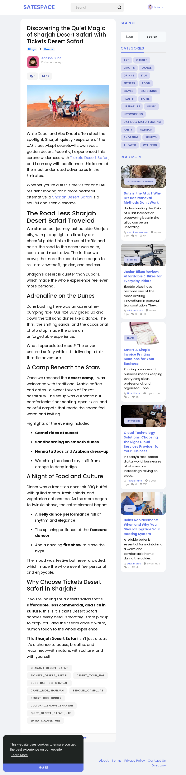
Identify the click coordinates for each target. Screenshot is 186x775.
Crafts (129, 68)
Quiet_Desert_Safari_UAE (50, 713)
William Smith (135, 310)
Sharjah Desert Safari (72, 197)
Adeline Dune (51, 58)
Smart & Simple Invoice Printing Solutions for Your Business (139, 357)
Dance (48, 49)
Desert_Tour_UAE (90, 675)
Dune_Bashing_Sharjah (49, 683)
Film (144, 76)
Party (128, 130)
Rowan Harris (135, 480)
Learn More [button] (19, 755)
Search (152, 37)
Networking (133, 114)
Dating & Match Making (142, 122)
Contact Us (157, 760)
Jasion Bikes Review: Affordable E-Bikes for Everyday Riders (143, 276)
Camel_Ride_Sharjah (47, 690)
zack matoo (134, 563)
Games (129, 91)
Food (146, 83)
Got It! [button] (43, 767)
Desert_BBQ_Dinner (45, 698)
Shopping (131, 137)
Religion (145, 130)
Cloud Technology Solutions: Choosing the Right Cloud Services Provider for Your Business (142, 442)
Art (126, 60)
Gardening (148, 91)
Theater (130, 145)
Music (151, 106)
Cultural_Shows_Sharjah (51, 706)
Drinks (129, 76)
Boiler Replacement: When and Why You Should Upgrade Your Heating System (142, 527)
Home (145, 99)
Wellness (150, 145)
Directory (159, 765)
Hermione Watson (137, 232)
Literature (132, 106)
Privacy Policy (135, 760)
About (104, 760)
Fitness (129, 83)
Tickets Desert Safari (89, 157)
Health (129, 99)
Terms (117, 760)
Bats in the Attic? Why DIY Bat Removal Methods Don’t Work (142, 198)
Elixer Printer (134, 393)
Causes (141, 60)
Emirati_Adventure (45, 721)
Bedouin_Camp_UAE (88, 690)
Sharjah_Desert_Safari (49, 668)
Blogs (32, 49)
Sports (151, 137)
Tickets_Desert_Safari (48, 675)
